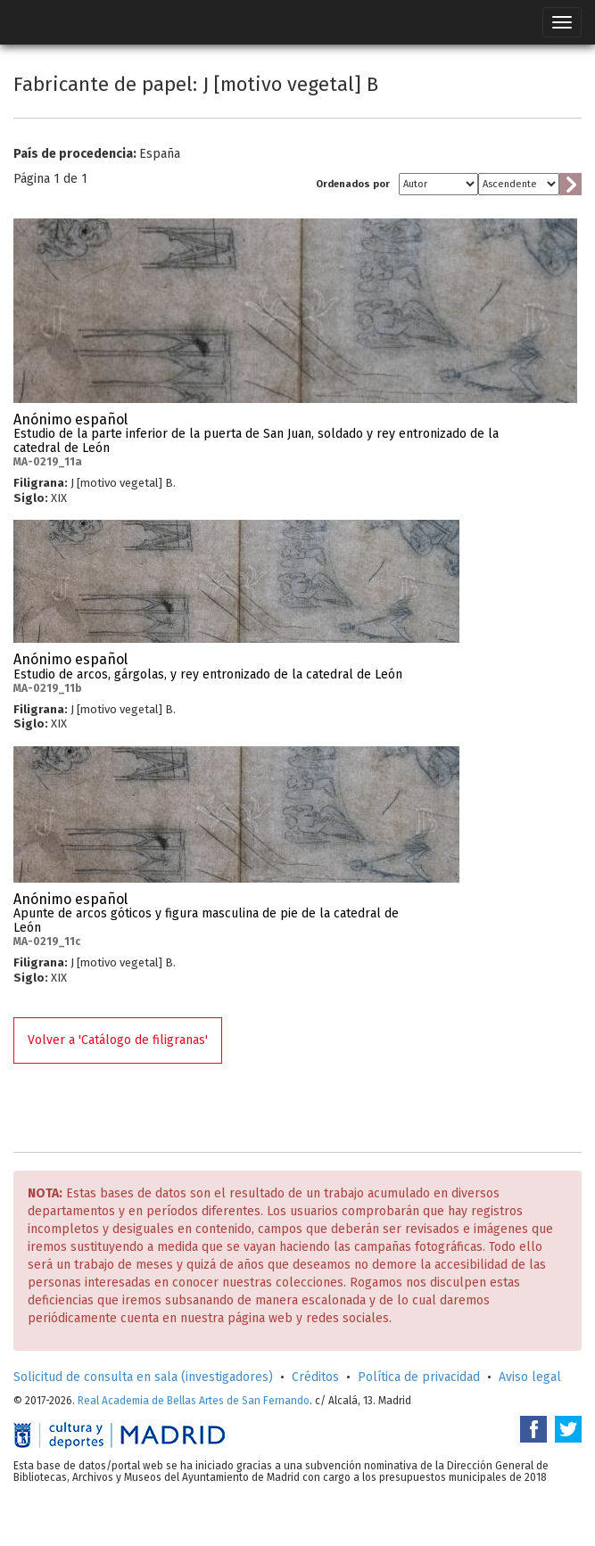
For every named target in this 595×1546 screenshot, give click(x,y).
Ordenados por (353, 184)
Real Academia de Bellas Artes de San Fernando (194, 1400)
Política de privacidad (419, 1377)
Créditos (315, 1377)
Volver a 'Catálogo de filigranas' (118, 1040)
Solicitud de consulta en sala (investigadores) (143, 1377)
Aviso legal (530, 1377)
